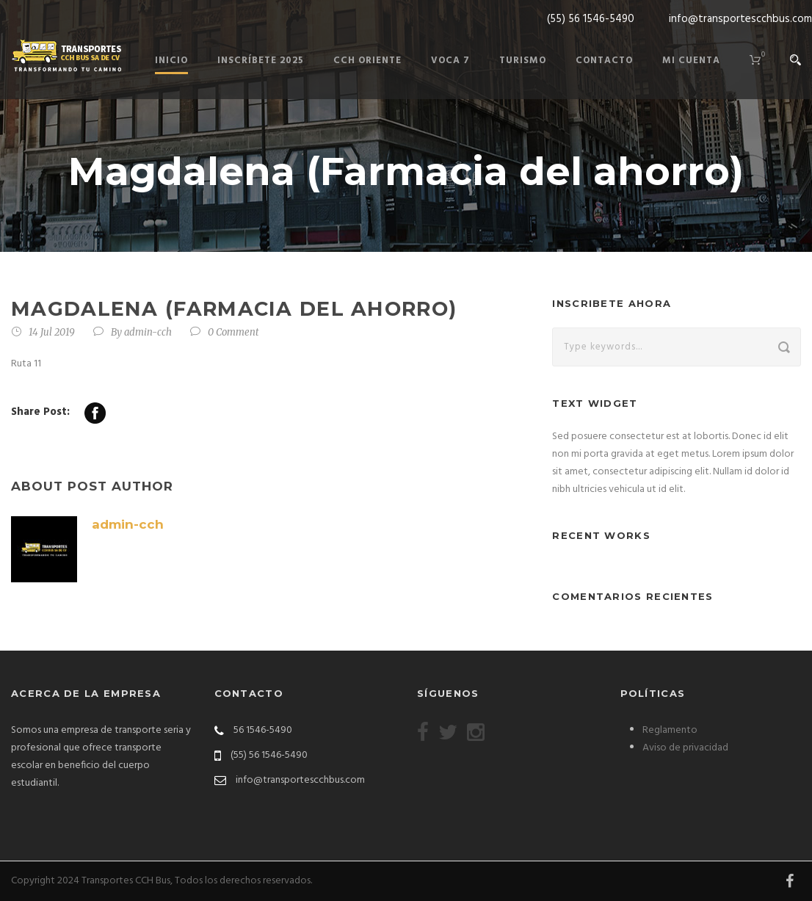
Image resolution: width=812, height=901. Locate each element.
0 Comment (233, 332)
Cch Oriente (367, 60)
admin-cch (148, 332)
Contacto (604, 60)
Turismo (522, 60)
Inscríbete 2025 (260, 60)
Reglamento (669, 730)
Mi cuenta (691, 60)
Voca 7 (450, 60)
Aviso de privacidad (685, 747)
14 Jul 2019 (52, 332)
